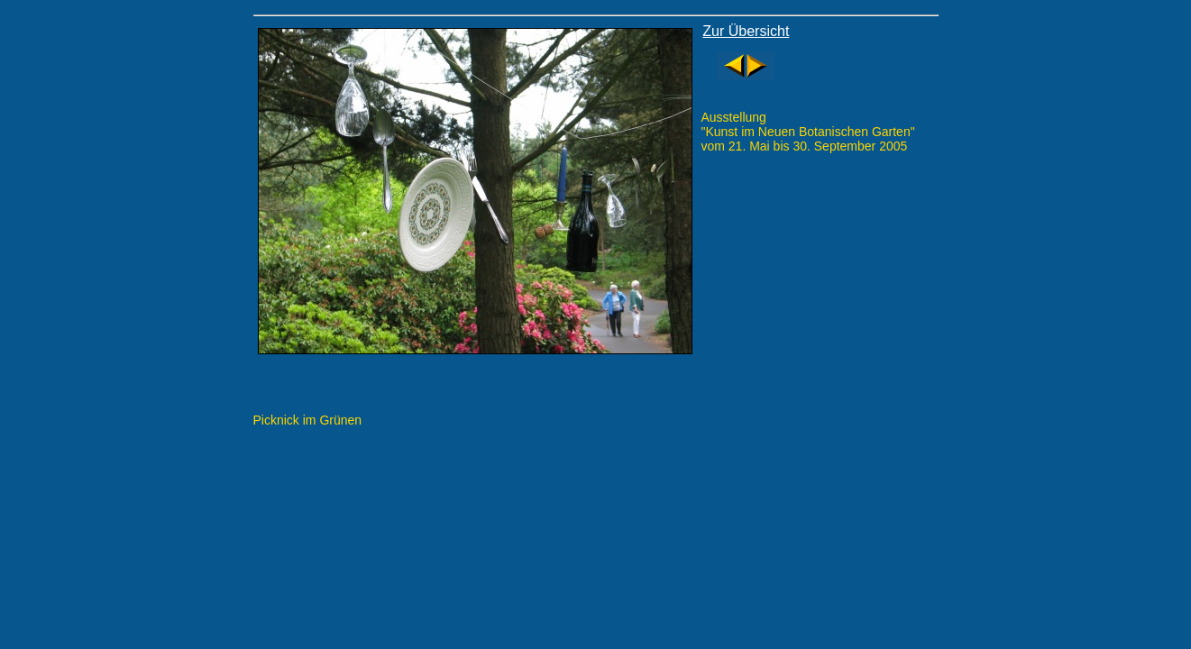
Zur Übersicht (745, 31)
